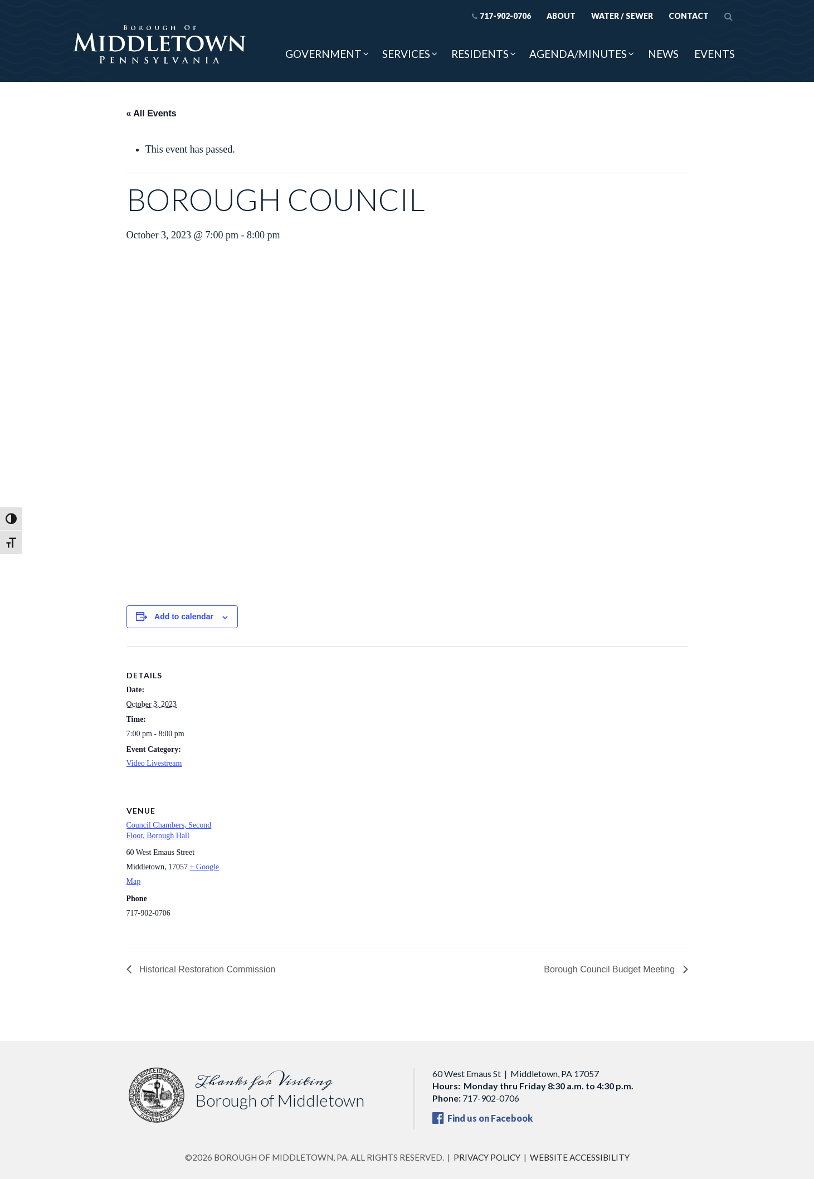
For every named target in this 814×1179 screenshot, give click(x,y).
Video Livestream (154, 763)
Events (714, 53)
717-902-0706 (501, 16)
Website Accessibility (580, 1157)
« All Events (151, 113)
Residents (480, 53)
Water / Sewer (622, 16)
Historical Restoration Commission (206, 969)
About (561, 16)
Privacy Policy (487, 1157)
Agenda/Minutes (578, 53)
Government (323, 53)
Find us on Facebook (482, 1118)
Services (406, 53)
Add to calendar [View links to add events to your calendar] (183, 616)
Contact (689, 16)
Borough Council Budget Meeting (610, 969)
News (663, 53)
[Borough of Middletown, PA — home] (159, 45)
